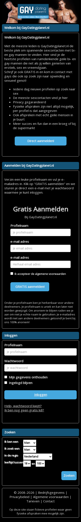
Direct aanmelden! (40, 141)
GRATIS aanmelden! (29, 286)
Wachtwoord (13, 361)
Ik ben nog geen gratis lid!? (24, 410)
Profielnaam (19, 225)
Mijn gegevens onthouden (27, 377)
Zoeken (69, 475)
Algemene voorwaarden (51, 497)
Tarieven (33, 501)
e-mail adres (19, 241)
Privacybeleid (19, 497)
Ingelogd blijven (19, 383)
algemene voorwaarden (50, 274)
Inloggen (40, 394)
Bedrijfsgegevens (51, 492)
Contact (49, 501)
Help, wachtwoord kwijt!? (23, 406)
